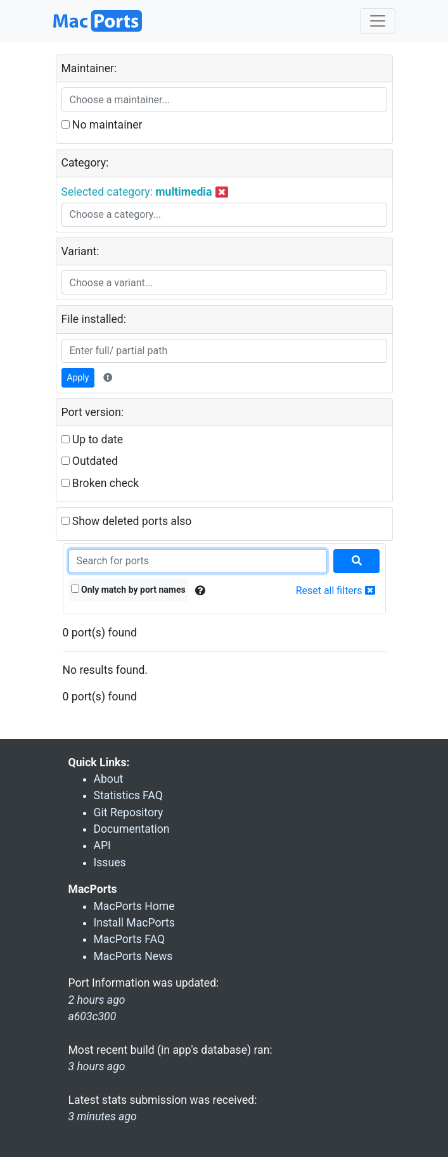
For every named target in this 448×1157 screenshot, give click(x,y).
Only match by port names (128, 590)
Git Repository (128, 812)
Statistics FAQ (128, 795)
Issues (110, 862)
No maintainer (102, 124)
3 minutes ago (102, 1116)
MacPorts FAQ (129, 939)
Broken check (100, 483)
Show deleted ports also (126, 521)
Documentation (132, 829)
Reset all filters (335, 591)
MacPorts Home (134, 906)
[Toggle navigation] (377, 21)
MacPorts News (133, 956)
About (109, 779)
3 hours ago (96, 1066)
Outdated (89, 461)
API (102, 845)
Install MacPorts (134, 922)
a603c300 (92, 1016)
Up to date (92, 439)
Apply (78, 377)
